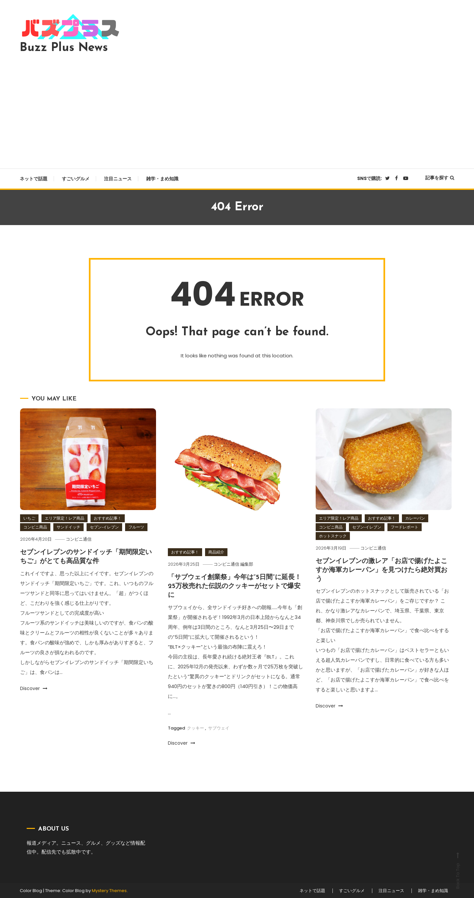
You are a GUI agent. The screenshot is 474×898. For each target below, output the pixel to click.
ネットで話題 (33, 178)
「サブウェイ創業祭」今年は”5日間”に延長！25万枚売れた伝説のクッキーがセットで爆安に (234, 586)
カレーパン (415, 518)
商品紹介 (216, 552)
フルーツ (136, 527)
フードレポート (404, 527)
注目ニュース (118, 178)
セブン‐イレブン (104, 527)
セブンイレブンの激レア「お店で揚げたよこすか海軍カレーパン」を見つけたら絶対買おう (381, 570)
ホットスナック (333, 536)
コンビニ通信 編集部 (234, 564)
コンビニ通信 (79, 539)
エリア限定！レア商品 (64, 518)
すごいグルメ (76, 178)
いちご (29, 518)
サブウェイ (218, 727)
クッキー (195, 727)
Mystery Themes (109, 890)
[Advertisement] (237, 109)
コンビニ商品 (35, 527)
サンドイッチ (68, 527)
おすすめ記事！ (107, 518)
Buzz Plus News (64, 48)
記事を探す (439, 177)
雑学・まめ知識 (162, 178)
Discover (33, 687)
